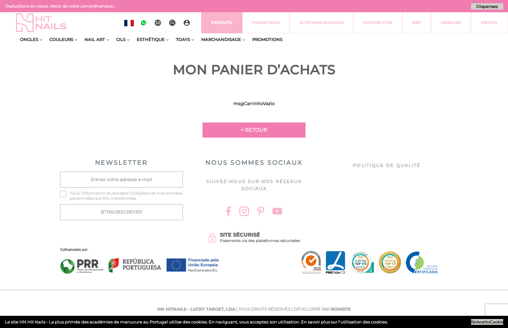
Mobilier (451, 22)
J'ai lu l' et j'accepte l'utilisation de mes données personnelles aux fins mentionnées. (126, 196)
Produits (221, 22)
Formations (266, 22)
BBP (416, 22)
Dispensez (487, 6)
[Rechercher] (173, 23)
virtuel (489, 22)
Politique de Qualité (386, 165)
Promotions (267, 39)
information (94, 193)
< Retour (254, 130)
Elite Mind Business (321, 22)
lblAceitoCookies (487, 321)
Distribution (377, 22)
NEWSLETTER (121, 162)
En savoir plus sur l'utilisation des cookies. (344, 321)
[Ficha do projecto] (139, 251)
